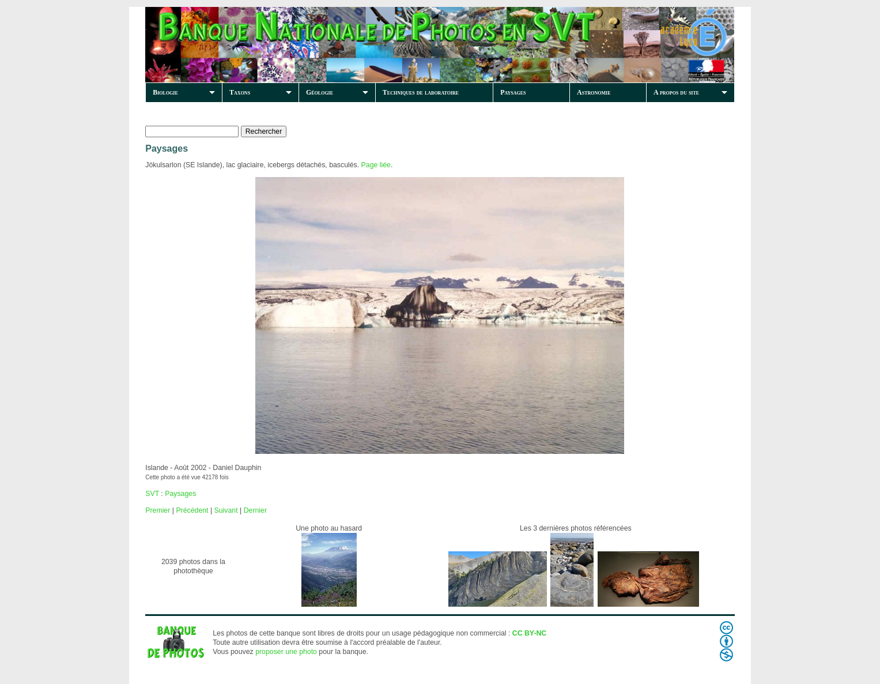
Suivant (226, 510)
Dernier (255, 510)
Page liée (376, 165)
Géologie (319, 92)
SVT (152, 494)
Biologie (165, 92)
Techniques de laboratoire (421, 92)
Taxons (239, 92)
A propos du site (676, 92)
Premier (157, 510)
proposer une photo (286, 652)
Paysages (513, 92)
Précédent (192, 510)
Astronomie (593, 92)
